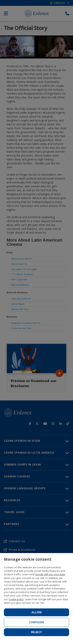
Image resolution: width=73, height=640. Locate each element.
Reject (36, 632)
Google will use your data (50, 574)
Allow (36, 612)
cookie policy (16, 599)
